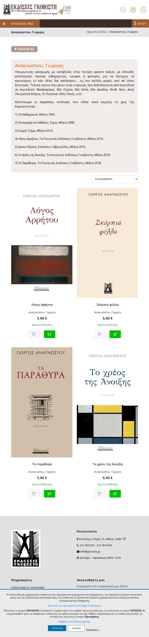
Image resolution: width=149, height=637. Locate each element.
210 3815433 (104, 545)
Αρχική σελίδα (96, 31)
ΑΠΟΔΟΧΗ (57, 628)
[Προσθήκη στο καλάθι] (49, 332)
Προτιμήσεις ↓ (92, 629)
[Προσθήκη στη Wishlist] (33, 332)
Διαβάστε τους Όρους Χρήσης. (74, 621)
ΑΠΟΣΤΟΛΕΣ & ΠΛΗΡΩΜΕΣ (28, 587)
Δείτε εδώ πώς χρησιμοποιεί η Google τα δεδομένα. (74, 605)
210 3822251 (87, 545)
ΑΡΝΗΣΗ (76, 628)
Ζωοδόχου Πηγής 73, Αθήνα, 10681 (102, 539)
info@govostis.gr (90, 551)
